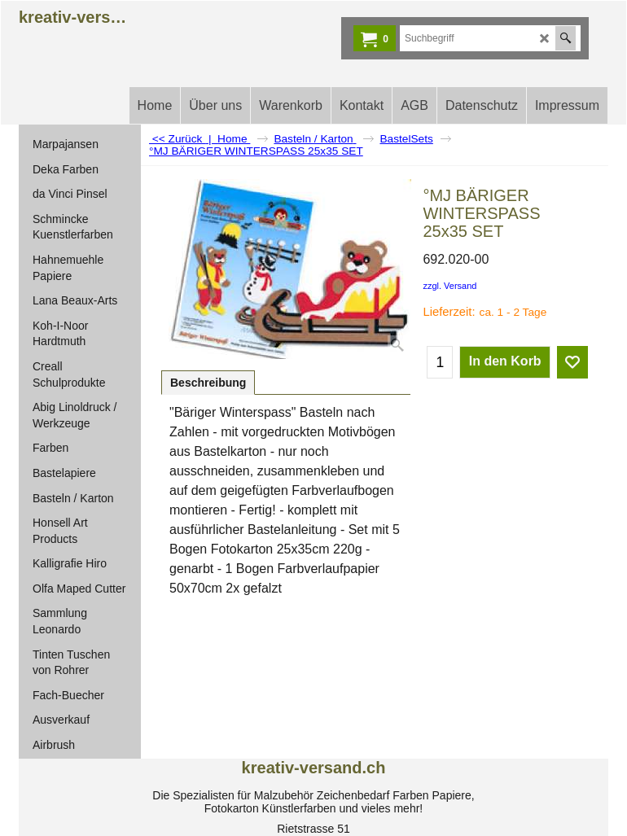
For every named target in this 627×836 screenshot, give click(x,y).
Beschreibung (208, 382)
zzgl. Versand (449, 286)
